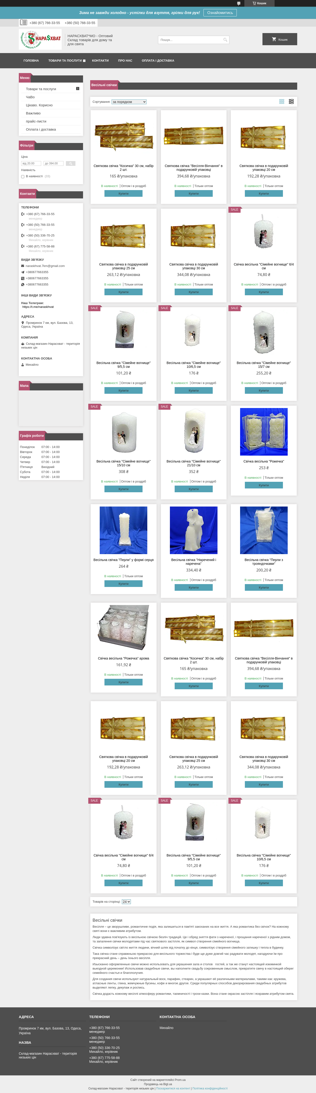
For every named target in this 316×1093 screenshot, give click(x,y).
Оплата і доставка (158, 60)
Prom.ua (180, 1080)
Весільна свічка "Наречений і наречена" (193, 562)
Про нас (125, 60)
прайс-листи (36, 121)
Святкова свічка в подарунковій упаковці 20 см (263, 168)
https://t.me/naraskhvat (38, 307)
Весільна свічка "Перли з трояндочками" (264, 562)
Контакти (100, 60)
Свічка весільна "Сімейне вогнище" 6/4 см (264, 266)
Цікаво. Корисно (39, 105)
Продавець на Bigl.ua (158, 1084)
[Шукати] (225, 40)
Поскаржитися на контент (173, 1088)
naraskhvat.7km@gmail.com (45, 266)
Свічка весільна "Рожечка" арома (123, 658)
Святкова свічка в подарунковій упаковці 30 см (193, 266)
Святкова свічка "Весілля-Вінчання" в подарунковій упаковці (194, 168)
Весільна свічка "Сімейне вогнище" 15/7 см (264, 365)
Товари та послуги (65, 60)
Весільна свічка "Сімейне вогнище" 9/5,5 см (123, 365)
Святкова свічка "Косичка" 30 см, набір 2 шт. (123, 168)
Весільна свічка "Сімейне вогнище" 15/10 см (123, 463)
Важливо (33, 113)
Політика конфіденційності (210, 1088)
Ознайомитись (220, 13)
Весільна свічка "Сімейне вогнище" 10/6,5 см (194, 365)
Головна (31, 60)
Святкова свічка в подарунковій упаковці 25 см (123, 266)
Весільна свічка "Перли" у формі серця (124, 560)
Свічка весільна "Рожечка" (263, 461)
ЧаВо (30, 97)
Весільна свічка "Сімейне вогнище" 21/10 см (194, 463)
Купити (123, 193)
